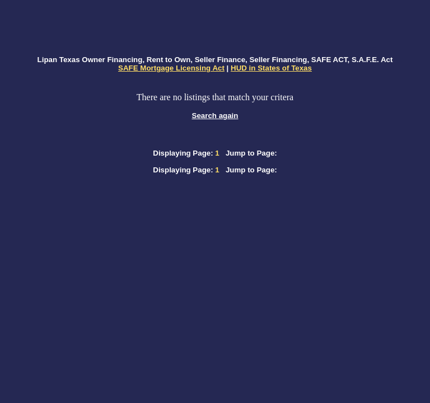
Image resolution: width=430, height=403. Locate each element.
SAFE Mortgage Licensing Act (171, 68)
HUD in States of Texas (271, 68)
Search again (215, 115)
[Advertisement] (215, 28)
